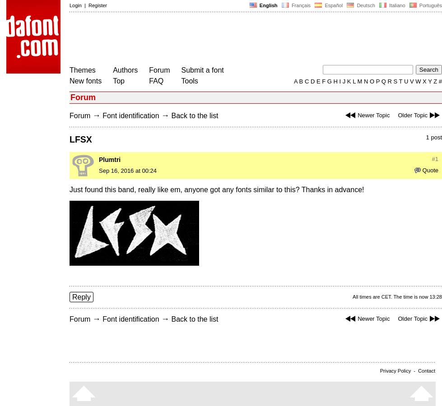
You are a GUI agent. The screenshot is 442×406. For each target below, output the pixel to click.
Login (76, 5)
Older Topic (420, 115)
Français (296, 5)
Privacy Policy (395, 371)
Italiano (392, 5)
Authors (125, 70)
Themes (83, 70)
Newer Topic (366, 115)
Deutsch (361, 5)
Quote (426, 170)
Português (425, 5)
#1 (435, 159)
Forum (159, 70)
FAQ (156, 81)
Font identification (130, 116)
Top (119, 81)
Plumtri (110, 159)
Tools (189, 81)
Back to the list (194, 116)
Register (97, 5)
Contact (426, 371)
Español (328, 5)
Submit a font (202, 70)
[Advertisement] (234, 39)
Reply (81, 297)
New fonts (86, 81)
